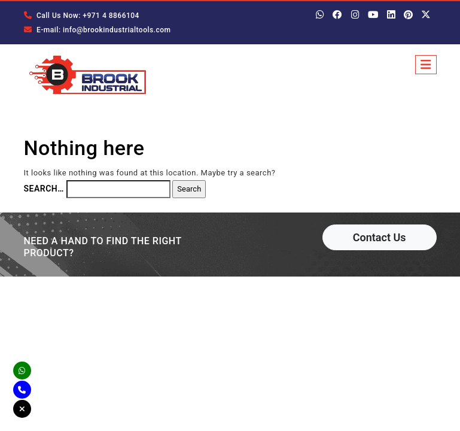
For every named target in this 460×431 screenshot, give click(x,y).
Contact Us (379, 237)
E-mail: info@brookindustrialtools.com (97, 30)
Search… (44, 188)
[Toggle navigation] (426, 64)
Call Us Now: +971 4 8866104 (81, 15)
